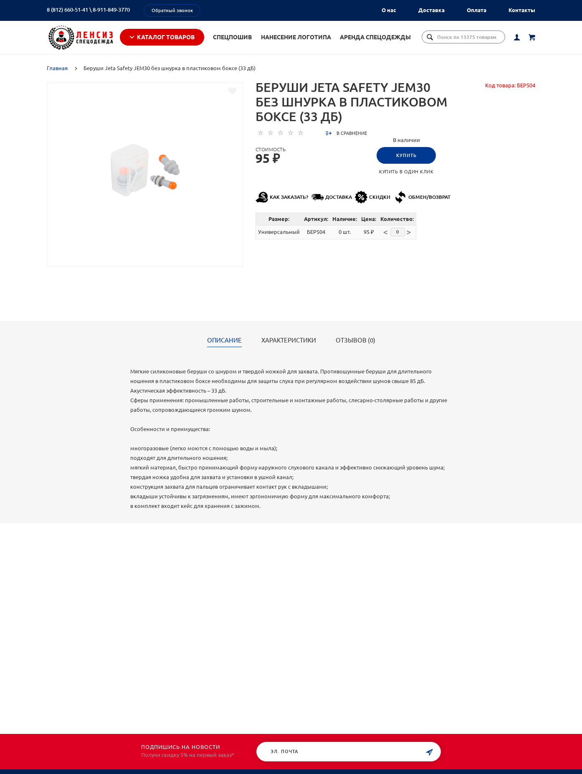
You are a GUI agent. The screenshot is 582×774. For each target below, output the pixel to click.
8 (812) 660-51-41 (67, 10)
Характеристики (288, 345)
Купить (406, 159)
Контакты (522, 10)
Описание (224, 345)
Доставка (431, 10)
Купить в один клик (407, 176)
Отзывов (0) (355, 345)
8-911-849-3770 (111, 10)
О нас (389, 10)
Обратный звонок (172, 10)
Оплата (476, 10)
